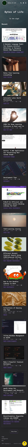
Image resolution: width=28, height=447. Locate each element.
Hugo (20, 443)
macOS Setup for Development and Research (13, 389)
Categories (5, 438)
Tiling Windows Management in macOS (13, 336)
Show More (14, 431)
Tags (3, 436)
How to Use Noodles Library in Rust (10, 282)
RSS (3, 440)
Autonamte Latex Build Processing (12, 99)
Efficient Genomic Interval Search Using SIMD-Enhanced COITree (12, 255)
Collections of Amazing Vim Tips (12, 309)
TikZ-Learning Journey (12, 229)
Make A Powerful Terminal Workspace (13, 363)
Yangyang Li (7, 443)
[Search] (21, 2)
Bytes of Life (12, 3)
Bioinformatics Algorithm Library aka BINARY (13, 417)
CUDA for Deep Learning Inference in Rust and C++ (13, 125)
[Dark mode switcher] (23, 2)
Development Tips (10, 177)
